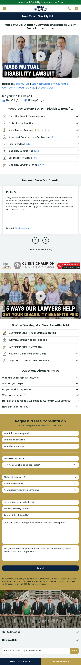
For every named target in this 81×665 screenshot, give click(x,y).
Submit (40, 568)
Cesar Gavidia (26, 87)
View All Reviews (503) (40, 249)
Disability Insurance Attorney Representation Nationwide (40, 8)
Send (74, 650)
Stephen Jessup (22, 228)
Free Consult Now (20, 661)
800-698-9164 (61, 661)
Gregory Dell (45, 87)
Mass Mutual (21, 84)
